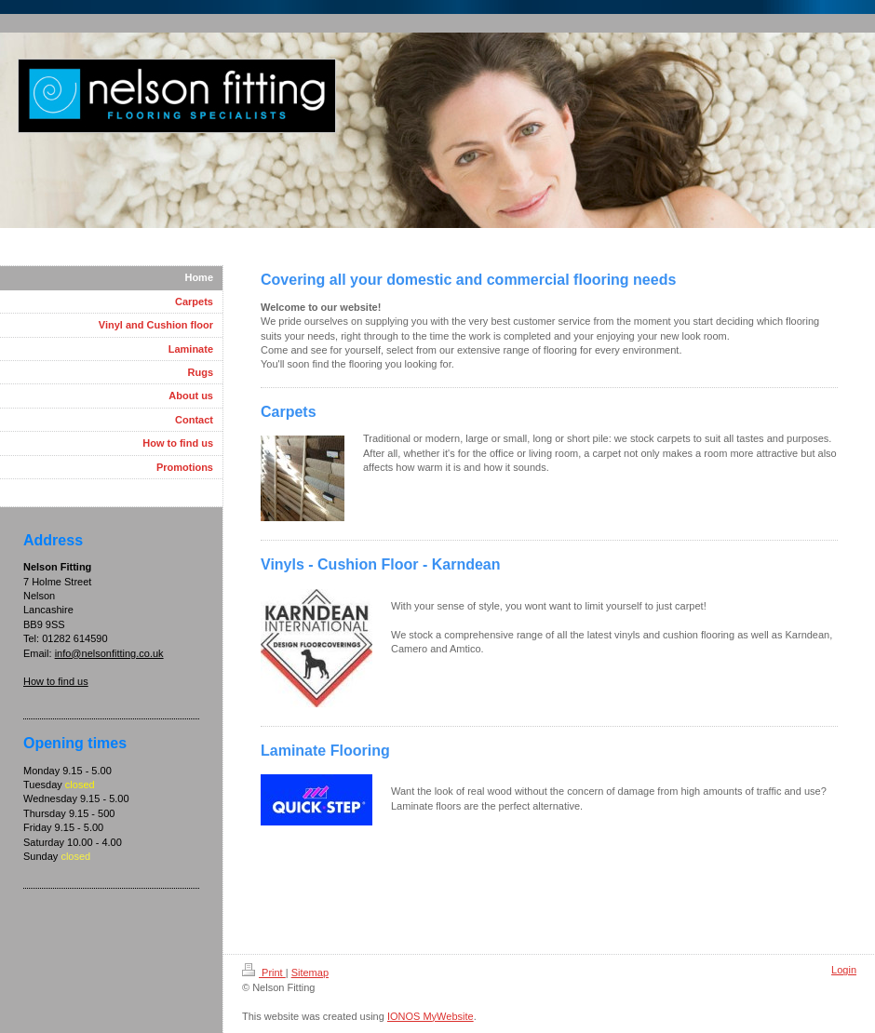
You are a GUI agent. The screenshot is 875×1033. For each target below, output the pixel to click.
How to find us (55, 681)
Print (264, 972)
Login (843, 969)
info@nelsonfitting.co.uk (109, 653)
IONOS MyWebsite (430, 1016)
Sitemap (310, 972)
